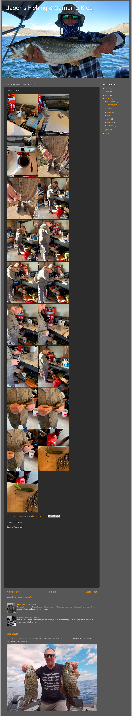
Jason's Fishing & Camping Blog (49, 7)
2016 (107, 133)
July (109, 109)
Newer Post (13, 591)
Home (52, 591)
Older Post (91, 591)
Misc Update (12, 634)
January (110, 126)
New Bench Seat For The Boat (28, 617)
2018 (107, 99)
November (111, 102)
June (109, 112)
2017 (107, 130)
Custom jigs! (112, 104)
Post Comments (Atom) (26, 597)
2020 (107, 92)
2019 (107, 95)
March (109, 122)
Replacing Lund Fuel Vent (26, 604)
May (109, 115)
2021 (107, 88)
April (109, 119)
